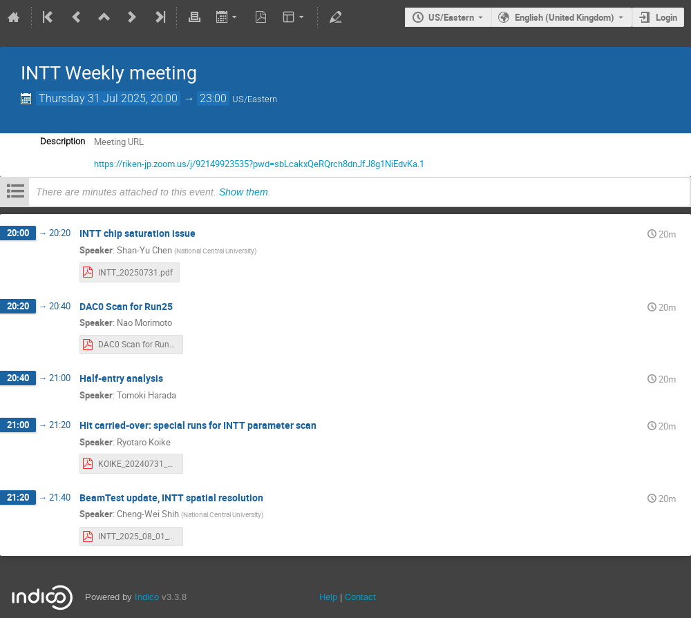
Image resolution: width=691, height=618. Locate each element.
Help (328, 597)
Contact (360, 597)
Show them (243, 192)
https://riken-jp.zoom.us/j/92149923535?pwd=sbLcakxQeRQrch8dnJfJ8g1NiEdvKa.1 (259, 163)
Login (666, 17)
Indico (147, 597)
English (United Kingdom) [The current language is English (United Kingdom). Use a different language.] (564, 17)
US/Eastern (451, 17)
